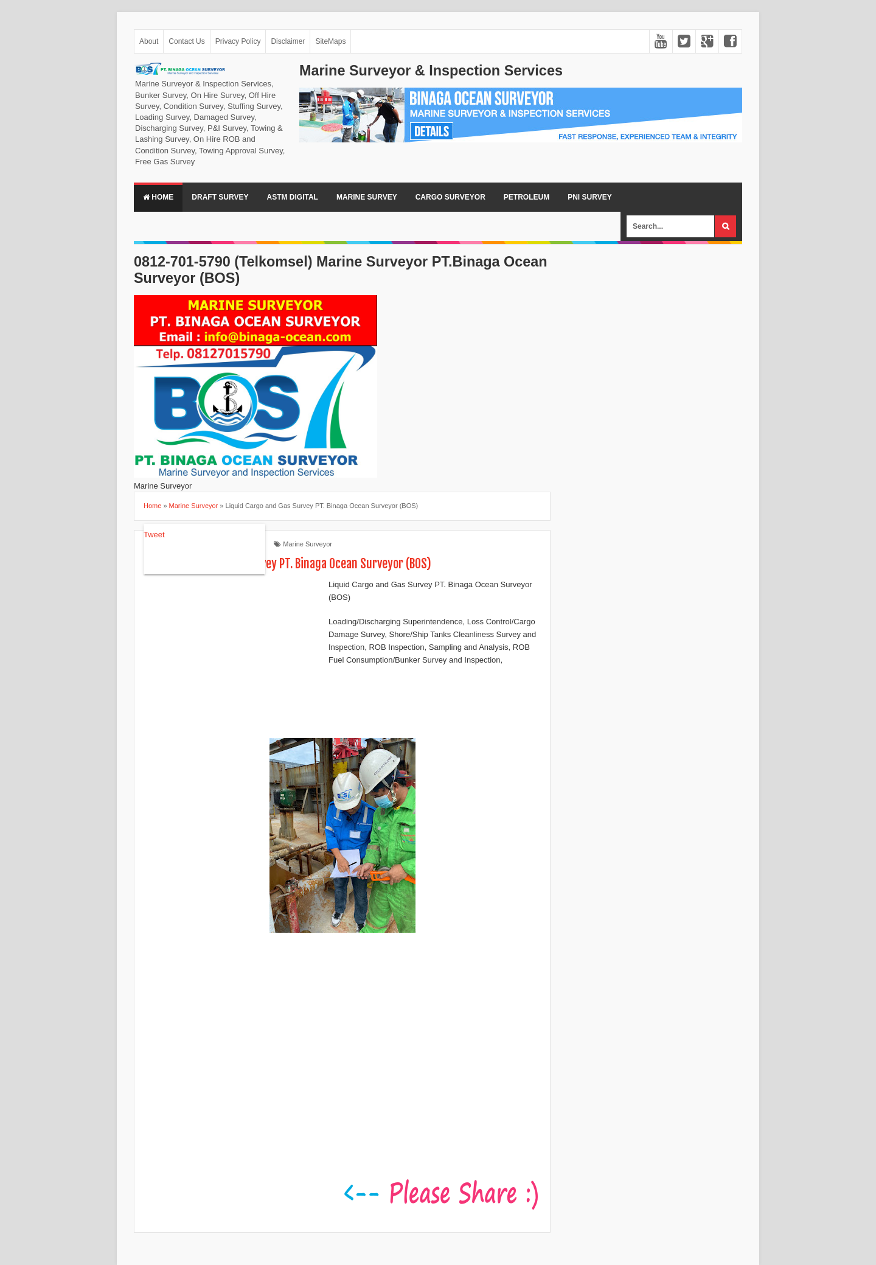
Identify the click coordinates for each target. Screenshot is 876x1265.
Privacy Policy (238, 41)
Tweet (154, 534)
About (148, 41)
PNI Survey (589, 197)
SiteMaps (330, 41)
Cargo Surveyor (450, 197)
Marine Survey (366, 197)
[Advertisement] (235, 658)
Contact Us (186, 41)
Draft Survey (220, 197)
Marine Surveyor (307, 544)
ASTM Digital (292, 197)
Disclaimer (288, 41)
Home (158, 197)
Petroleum (526, 197)
